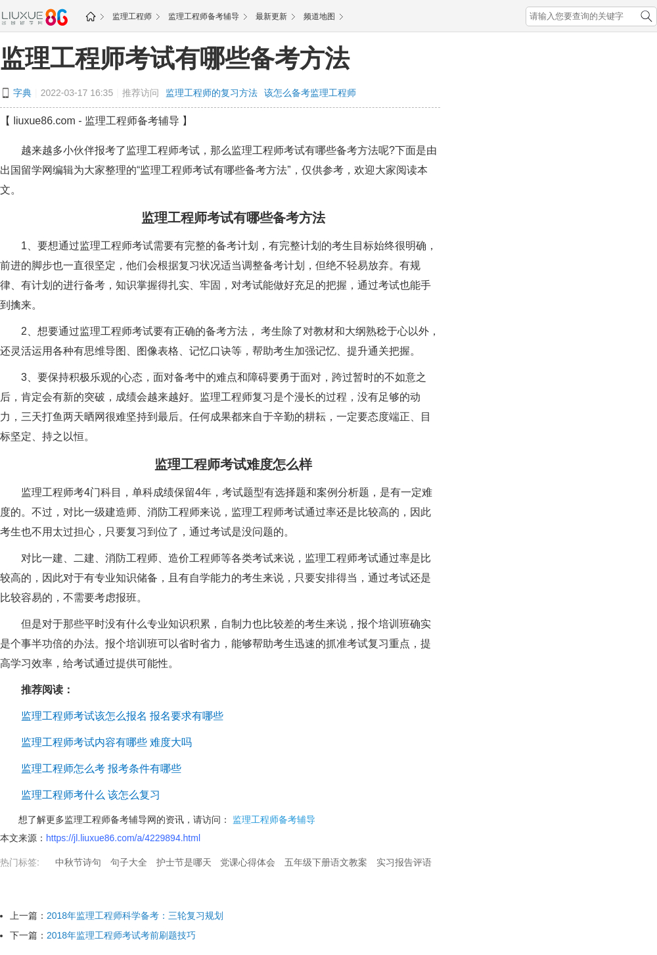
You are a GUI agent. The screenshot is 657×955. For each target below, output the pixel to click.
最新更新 (271, 16)
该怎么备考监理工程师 (310, 92)
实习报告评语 (404, 862)
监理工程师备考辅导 (203, 16)
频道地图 (319, 16)
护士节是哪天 (184, 862)
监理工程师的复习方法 (212, 92)
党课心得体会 (247, 862)
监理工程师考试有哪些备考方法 (175, 58)
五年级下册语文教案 (325, 862)
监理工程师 (132, 16)
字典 (22, 92)
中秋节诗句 (78, 862)
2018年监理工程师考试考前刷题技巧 (121, 935)
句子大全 (128, 862)
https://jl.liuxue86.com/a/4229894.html (123, 838)
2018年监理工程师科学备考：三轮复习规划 (135, 915)
